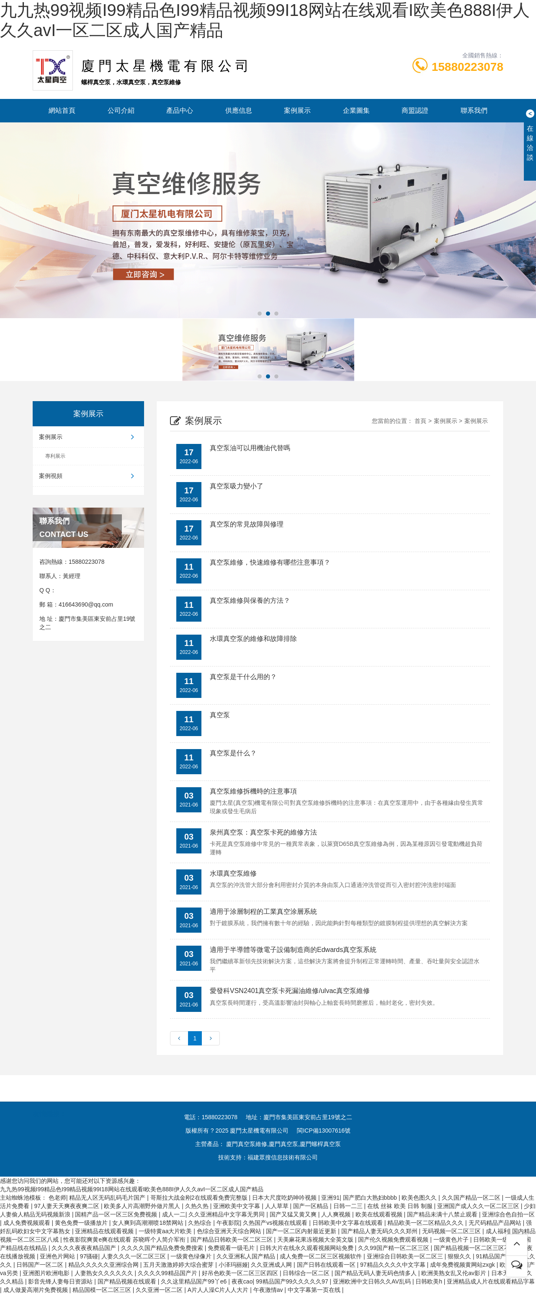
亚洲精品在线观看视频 (105, 1231)
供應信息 (238, 110)
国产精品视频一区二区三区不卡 (476, 1248)
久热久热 (197, 1206)
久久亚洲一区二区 (160, 1289)
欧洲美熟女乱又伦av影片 (454, 1273)
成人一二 (174, 1214)
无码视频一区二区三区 (452, 1231)
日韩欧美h (429, 1281)
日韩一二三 (348, 1206)
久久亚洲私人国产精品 (246, 1256)
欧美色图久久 (420, 1197)
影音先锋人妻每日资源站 (61, 1281)
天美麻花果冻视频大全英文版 (316, 1239)
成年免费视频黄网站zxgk (463, 1264)
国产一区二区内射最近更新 (302, 1231)
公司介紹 (121, 110)
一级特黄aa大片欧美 (166, 1231)
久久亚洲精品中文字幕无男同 (227, 1214)
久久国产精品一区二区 (472, 1197)
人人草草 (277, 1206)
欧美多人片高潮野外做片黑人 (143, 1206)
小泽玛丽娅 (233, 1264)
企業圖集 (356, 110)
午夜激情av (269, 1289)
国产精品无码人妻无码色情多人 (376, 1273)
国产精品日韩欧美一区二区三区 (232, 1239)
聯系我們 (474, 110)
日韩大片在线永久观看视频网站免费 (307, 1248)
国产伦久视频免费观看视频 (394, 1239)
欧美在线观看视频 (380, 1214)
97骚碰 (89, 1256)
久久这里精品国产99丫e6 (194, 1281)
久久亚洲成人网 (272, 1264)
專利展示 (55, 456)
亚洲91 (330, 1197)
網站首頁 (62, 110)
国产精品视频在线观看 (128, 1281)
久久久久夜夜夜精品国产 (85, 1248)
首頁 (420, 421)
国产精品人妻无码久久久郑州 (380, 1231)
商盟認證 (415, 110)
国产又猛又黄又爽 (294, 1214)
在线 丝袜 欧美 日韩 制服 (400, 1206)
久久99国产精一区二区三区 (394, 1248)
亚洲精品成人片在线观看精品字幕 (491, 1281)
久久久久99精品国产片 (168, 1273)
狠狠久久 (460, 1256)
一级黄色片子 (451, 1239)
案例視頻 (88, 476)
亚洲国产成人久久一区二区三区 (479, 1206)
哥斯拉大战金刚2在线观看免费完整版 (199, 1197)
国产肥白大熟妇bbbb (371, 1197)
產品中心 (179, 110)
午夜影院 (228, 1222)
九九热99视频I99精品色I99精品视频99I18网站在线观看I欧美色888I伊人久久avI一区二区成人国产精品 (131, 1189)
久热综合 (200, 1222)
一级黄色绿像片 (191, 1256)
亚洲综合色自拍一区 (508, 1214)
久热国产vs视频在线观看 (276, 1222)
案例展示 (297, 110)
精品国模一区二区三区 (102, 1289)
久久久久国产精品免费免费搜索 (163, 1248)
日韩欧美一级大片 (497, 1239)
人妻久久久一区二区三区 (134, 1256)
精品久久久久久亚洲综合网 (104, 1264)
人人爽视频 (336, 1214)
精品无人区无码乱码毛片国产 (108, 1197)
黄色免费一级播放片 (82, 1222)
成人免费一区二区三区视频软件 (321, 1256)
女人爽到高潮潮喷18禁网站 (148, 1222)
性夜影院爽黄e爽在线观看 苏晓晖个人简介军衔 (125, 1239)
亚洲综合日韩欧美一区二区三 (406, 1256)
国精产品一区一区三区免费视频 (117, 1214)
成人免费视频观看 (27, 1222)
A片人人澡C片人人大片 (219, 1289)
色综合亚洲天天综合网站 (230, 1231)
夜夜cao (242, 1281)
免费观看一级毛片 (232, 1248)
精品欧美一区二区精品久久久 (426, 1222)
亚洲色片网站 (58, 1256)
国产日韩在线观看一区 (327, 1264)
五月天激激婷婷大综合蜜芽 (179, 1264)
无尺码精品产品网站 (496, 1222)
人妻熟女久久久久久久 (105, 1273)
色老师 (57, 1197)
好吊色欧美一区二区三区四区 (241, 1273)
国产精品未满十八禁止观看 (443, 1214)
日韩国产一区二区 (40, 1264)
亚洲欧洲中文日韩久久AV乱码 (372, 1281)
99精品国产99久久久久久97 (293, 1281)
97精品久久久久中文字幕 (393, 1264)
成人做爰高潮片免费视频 (36, 1289)
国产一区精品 (311, 1206)
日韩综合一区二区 (307, 1273)
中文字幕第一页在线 (315, 1289)
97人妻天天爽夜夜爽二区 (67, 1206)
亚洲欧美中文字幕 (237, 1206)
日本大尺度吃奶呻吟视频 (285, 1197)
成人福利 (497, 1231)
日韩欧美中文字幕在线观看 (348, 1222)
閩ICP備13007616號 (323, 1130)
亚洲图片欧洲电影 (47, 1273)
